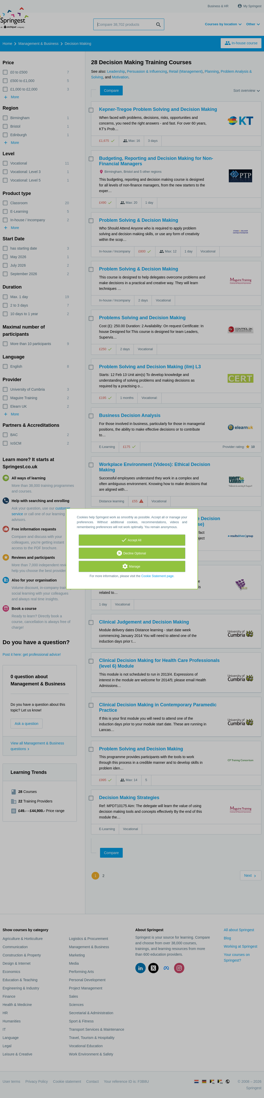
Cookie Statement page (157, 576)
